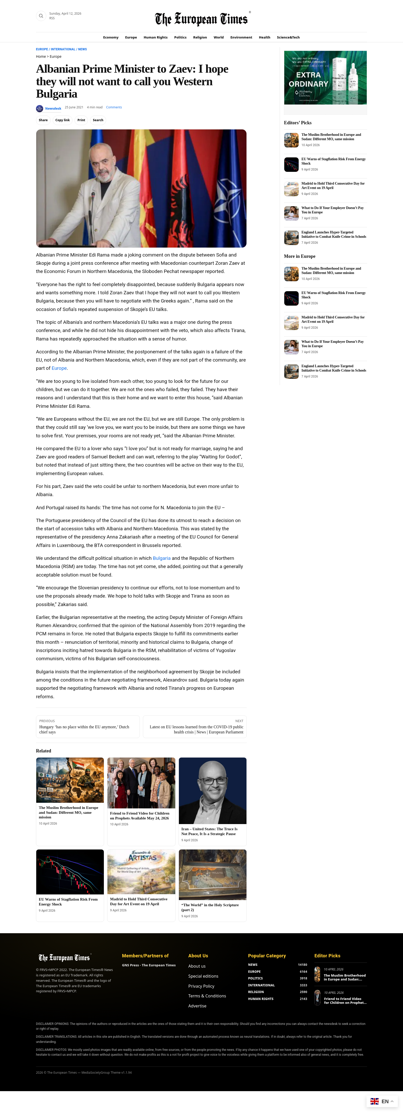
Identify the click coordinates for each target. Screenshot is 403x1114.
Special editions (203, 976)
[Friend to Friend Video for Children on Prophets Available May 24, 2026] (141, 783)
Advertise (197, 1006)
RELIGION (256, 992)
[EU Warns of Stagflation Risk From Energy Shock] (70, 872)
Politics (180, 37)
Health (264, 37)
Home (41, 56)
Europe (131, 37)
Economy (111, 37)
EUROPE (254, 971)
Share (43, 120)
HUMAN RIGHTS (260, 999)
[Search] (41, 16)
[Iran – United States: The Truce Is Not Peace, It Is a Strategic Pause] (212, 791)
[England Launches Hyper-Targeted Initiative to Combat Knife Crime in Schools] (291, 238)
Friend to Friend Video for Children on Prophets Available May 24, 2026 (344, 1002)
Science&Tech (288, 37)
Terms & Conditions (207, 996)
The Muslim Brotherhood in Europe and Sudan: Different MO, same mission (68, 812)
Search (98, 120)
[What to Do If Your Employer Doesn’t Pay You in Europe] (291, 213)
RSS (52, 18)
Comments (114, 107)
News (82, 49)
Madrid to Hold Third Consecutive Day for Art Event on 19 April (333, 186)
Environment (241, 37)
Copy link (63, 120)
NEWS (252, 964)
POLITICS (255, 978)
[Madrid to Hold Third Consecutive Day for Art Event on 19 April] (141, 871)
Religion (200, 37)
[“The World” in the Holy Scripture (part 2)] (212, 874)
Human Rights (156, 37)
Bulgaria (162, 558)
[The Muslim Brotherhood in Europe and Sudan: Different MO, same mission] (70, 780)
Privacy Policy (201, 986)
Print (81, 120)
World (219, 37)
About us (197, 966)
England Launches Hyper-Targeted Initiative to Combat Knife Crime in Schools (333, 234)
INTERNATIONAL (261, 985)
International (63, 49)
